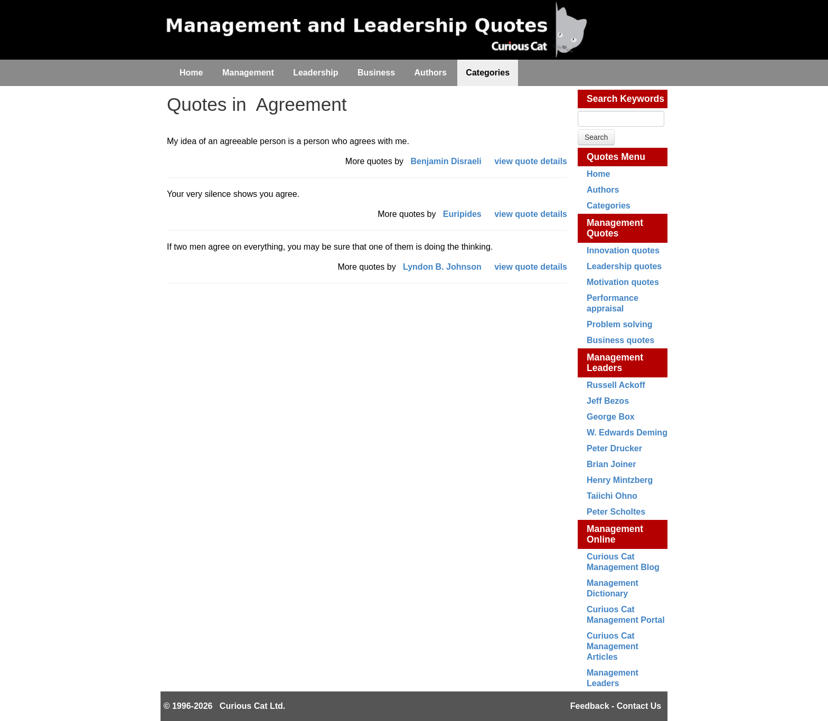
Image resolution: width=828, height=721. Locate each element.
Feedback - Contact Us (615, 705)
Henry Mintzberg (620, 480)
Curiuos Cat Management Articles (612, 646)
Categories (609, 205)
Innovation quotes (623, 250)
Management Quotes (615, 228)
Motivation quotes (623, 282)
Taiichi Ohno (612, 495)
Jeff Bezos (608, 400)
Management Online (615, 534)
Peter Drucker (614, 448)
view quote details (530, 161)
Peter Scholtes (616, 511)
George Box (611, 416)
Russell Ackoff (616, 385)
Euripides (462, 214)
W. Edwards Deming (627, 432)
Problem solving (619, 324)
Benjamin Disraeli (445, 161)
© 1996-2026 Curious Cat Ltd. (225, 705)
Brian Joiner (611, 464)
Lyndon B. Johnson (442, 266)
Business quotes (620, 340)
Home (598, 173)
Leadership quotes (624, 266)
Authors (603, 189)
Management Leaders (615, 362)
